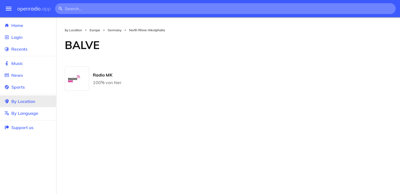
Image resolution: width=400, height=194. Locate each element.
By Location (28, 101)
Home (28, 25)
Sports (28, 87)
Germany (114, 30)
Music (28, 63)
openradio (34, 9)
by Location (73, 30)
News (28, 75)
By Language (28, 113)
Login (28, 37)
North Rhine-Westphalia (147, 30)
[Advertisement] (254, 45)
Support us (18, 127)
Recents (28, 49)
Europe (95, 30)
